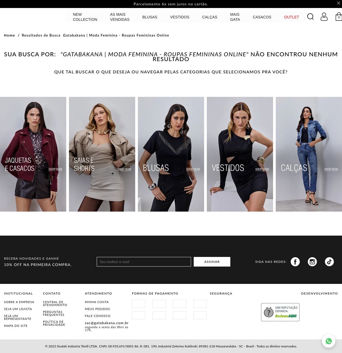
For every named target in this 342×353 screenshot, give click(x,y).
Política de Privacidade (54, 323)
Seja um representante (18, 317)
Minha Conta (97, 302)
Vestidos (179, 17)
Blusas (149, 17)
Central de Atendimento (55, 303)
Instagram (312, 261)
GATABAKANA (33, 16)
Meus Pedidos (97, 309)
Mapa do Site (16, 325)
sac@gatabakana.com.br (107, 323)
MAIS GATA (235, 17)
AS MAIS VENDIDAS (120, 17)
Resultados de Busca (41, 35)
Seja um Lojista (18, 309)
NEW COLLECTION (85, 17)
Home (9, 35)
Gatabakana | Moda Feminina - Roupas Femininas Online (116, 35)
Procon (246, 305)
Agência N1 (329, 307)
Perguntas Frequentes (54, 313)
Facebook (295, 261)
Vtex (310, 307)
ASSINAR (212, 262)
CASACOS (262, 17)
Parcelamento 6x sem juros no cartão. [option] (171, 4)
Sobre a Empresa (19, 302)
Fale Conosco (98, 316)
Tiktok (329, 261)
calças (209, 17)
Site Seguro (222, 305)
